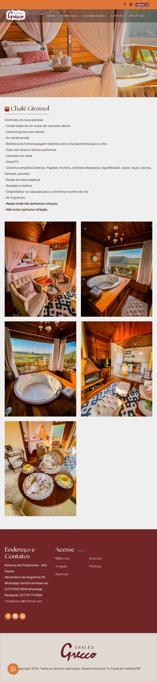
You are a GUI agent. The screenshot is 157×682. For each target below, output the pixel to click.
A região (117, 16)
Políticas (137, 16)
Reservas (61, 574)
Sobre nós (69, 16)
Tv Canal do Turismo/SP (123, 668)
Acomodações (94, 16)
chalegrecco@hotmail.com (23, 601)
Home (51, 16)
